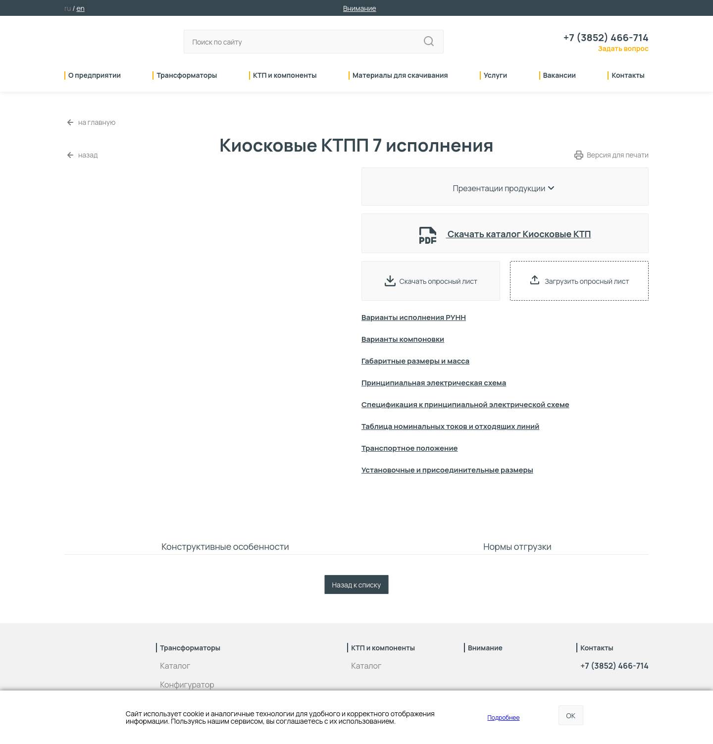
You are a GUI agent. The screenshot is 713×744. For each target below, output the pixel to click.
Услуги (495, 75)
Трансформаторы (186, 75)
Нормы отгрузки (517, 546)
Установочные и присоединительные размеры (447, 470)
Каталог (175, 665)
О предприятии (94, 75)
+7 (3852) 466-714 (606, 38)
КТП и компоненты (285, 75)
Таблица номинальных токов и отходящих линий (450, 426)
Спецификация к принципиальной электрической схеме (465, 404)
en (80, 8)
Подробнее (504, 717)
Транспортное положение (409, 448)
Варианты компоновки (402, 339)
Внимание (359, 8)
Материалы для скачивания (400, 75)
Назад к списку (356, 584)
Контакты (628, 75)
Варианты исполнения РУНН (413, 317)
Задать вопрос (623, 48)
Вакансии (559, 75)
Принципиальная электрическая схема (433, 382)
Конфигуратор (187, 684)
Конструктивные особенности (225, 546)
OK (570, 715)
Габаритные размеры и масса (415, 361)
